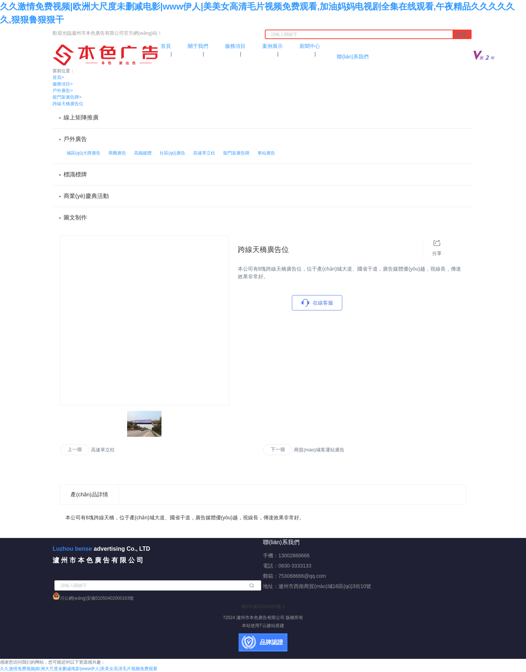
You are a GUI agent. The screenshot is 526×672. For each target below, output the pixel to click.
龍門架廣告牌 (67, 97)
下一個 (278, 449)
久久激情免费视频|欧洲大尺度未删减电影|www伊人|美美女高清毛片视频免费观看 (78, 668)
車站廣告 (266, 153)
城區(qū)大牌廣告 (83, 153)
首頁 (58, 77)
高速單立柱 (204, 153)
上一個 (75, 449)
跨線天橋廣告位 (68, 103)
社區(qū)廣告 (172, 153)
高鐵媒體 (143, 153)
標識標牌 (75, 174)
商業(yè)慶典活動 (86, 196)
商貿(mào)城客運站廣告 (319, 450)
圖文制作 (75, 217)
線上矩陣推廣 (81, 117)
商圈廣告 (117, 153)
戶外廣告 (63, 90)
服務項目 (63, 84)
